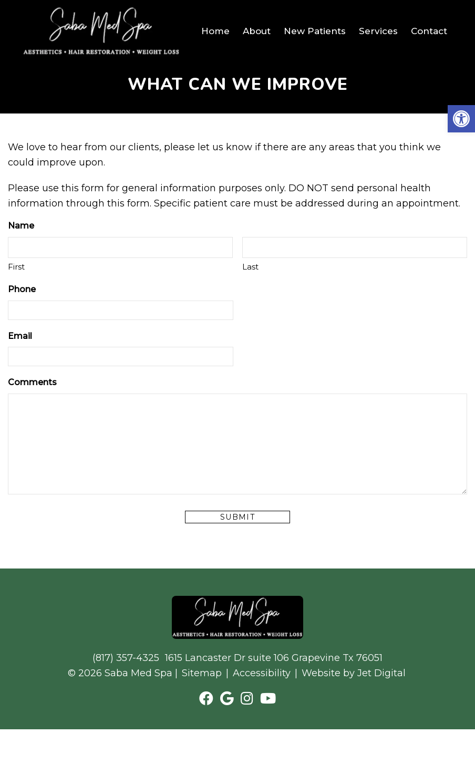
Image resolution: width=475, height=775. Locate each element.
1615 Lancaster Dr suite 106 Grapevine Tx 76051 (274, 658)
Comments (32, 382)
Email (20, 336)
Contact (429, 31)
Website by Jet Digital (354, 673)
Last (250, 267)
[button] (461, 118)
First (16, 267)
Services (378, 31)
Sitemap (202, 673)
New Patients (315, 31)
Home (215, 31)
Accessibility (262, 673)
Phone (22, 289)
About (257, 31)
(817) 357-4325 (125, 658)
